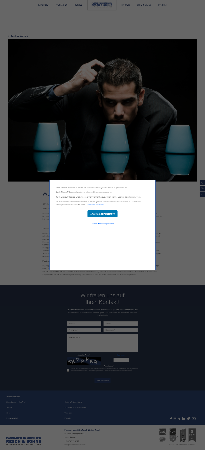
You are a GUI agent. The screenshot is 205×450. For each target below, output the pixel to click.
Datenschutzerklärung (95, 205)
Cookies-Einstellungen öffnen (102, 224)
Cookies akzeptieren (102, 213)
